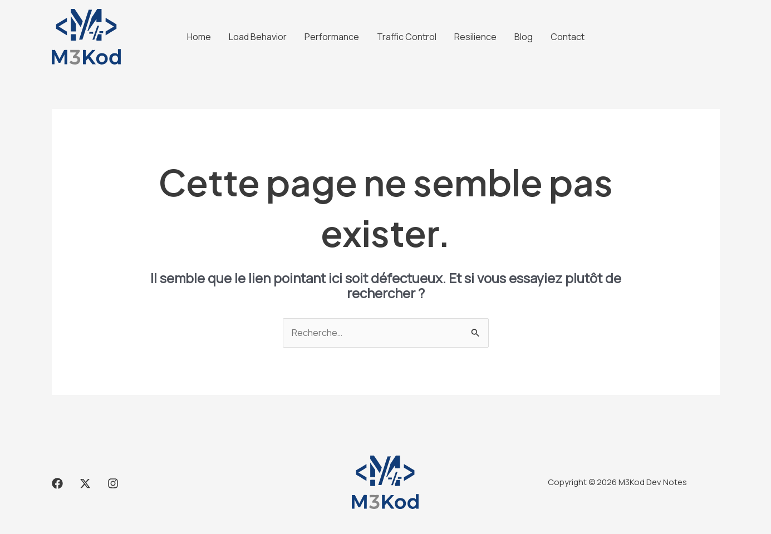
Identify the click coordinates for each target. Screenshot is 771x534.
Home (199, 37)
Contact (568, 37)
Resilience (475, 37)
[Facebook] (57, 483)
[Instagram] (113, 483)
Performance (332, 37)
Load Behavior (258, 37)
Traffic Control (406, 37)
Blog (523, 37)
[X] (85, 483)
